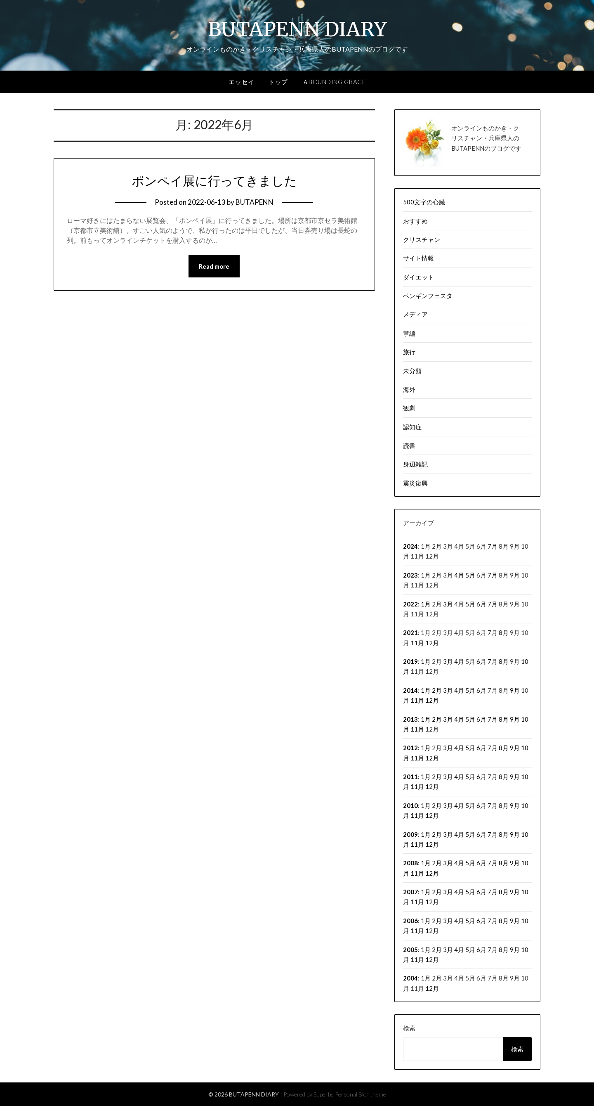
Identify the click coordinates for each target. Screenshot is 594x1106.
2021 (410, 632)
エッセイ (241, 81)
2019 (410, 661)
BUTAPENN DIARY (297, 29)
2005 (410, 949)
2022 (410, 604)
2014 (410, 690)
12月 (432, 643)
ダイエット (418, 277)
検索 (409, 1028)
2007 (410, 891)
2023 (410, 575)
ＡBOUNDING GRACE (334, 81)
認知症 (412, 427)
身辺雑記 (415, 464)
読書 (409, 445)
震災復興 (415, 483)
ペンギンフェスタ (428, 295)
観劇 (409, 408)
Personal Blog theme (360, 1094)
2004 (410, 978)
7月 (492, 546)
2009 (410, 834)
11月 (417, 643)
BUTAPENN (254, 202)
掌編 (409, 333)
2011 (410, 776)
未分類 (412, 370)
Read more (214, 266)
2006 (410, 920)
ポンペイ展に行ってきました (214, 181)
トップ (278, 81)
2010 (410, 805)
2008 (410, 863)
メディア (415, 314)
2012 (410, 747)
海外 (409, 389)
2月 (437, 690)
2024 (410, 546)
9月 (515, 690)
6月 (481, 604)
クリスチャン (421, 239)
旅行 (409, 351)
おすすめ (415, 221)
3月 (448, 604)
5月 (470, 575)
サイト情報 (418, 258)
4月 (459, 575)
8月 (504, 632)
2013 (410, 719)
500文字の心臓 (424, 202)
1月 (426, 604)
